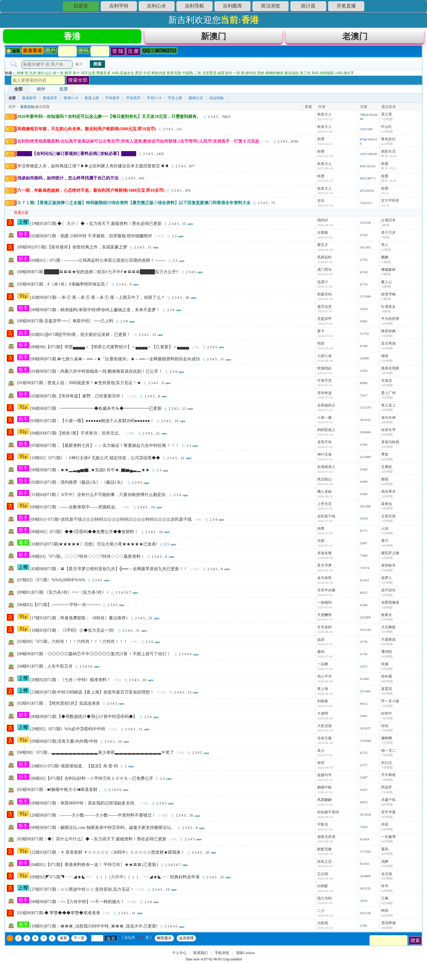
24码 (338, 74)
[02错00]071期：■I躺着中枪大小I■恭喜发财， (59, 790)
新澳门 (214, 36)
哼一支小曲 (390, 702)
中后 (146, 74)
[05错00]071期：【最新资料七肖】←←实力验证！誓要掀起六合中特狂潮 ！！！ (105, 446)
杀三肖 (305, 74)
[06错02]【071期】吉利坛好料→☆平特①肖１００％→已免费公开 (91, 779)
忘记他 (322, 875)
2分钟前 (387, 324)
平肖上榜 (175, 99)
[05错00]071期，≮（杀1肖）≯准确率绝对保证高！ (63, 285)
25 (150, 619)
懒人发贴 (324, 492)
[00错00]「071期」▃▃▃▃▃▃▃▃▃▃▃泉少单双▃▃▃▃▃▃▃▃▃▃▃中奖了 (95, 753)
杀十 (76, 74)
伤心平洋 (324, 677)
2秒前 (385, 226)
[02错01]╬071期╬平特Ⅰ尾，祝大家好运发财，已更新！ (81, 335)
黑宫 (138, 74)
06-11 (385, 194)
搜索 (97, 64)
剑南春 (322, 702)
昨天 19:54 (388, 157)
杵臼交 (386, 764)
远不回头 (388, 591)
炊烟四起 (324, 369)
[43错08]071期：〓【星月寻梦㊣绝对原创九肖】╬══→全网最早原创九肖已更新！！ (109, 569)
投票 (63, 90)
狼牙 (68, 74)
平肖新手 (112, 99)
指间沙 (322, 221)
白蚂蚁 (322, 887)
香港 (72, 36)
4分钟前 (387, 423)
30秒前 (386, 287)
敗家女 (386, 616)
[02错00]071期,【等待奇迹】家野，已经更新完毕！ (77, 397)
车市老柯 (324, 628)
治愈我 (322, 924)
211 (179, 130)
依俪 (384, 665)
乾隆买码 (324, 295)
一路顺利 (324, 603)
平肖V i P (154, 99)
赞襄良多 (103, 74)
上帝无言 (324, 505)
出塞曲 (322, 233)
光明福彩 (327, 74)
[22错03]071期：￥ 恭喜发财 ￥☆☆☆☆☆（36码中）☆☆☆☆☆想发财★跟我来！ (107, 853)
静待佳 (250, 74)
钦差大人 (324, 115)
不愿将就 (388, 640)
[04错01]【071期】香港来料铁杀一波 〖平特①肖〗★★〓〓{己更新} (94, 865)
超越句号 (324, 776)
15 (184, 225)
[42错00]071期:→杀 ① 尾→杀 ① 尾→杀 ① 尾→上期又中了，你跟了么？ (97, 298)
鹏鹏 (384, 258)
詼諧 (320, 640)
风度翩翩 (324, 800)
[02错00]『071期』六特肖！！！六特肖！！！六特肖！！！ (72, 642)
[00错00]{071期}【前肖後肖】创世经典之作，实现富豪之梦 (72, 248)
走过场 (386, 875)
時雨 (384, 911)
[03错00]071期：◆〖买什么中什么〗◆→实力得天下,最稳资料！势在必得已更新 (92, 840)
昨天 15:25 (388, 169)
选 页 (110, 939)
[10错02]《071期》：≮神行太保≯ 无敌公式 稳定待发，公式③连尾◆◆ (95, 459)
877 (192, 167)
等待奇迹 (324, 394)
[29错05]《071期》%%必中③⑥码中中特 (68, 730)
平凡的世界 (390, 320)
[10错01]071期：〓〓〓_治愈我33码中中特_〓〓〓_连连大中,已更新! (94, 927)
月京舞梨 (388, 628)
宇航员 (322, 825)
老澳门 (355, 36)
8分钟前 (387, 805)
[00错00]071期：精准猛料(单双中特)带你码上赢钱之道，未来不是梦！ (95, 310)
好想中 (386, 714)
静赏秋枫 (388, 332)
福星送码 (224, 74)
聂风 (384, 850)
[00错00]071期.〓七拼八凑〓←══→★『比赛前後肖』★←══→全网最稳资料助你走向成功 (115, 360)
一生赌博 (388, 838)
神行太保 (324, 455)
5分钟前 (387, 497)
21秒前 (386, 250)
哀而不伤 (324, 443)
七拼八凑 (324, 357)
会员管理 (186, 939)
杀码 (315, 74)
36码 (115, 74)
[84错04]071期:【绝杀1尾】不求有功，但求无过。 (76, 434)
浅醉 (384, 862)
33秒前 (386, 300)
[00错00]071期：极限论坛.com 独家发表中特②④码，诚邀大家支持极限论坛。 (102, 828)
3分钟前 (387, 374)
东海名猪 (324, 554)
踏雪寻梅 (388, 295)
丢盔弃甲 (324, 320)
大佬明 (322, 714)
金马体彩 (324, 579)
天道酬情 (324, 616)
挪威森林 (388, 270)
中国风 (187, 74)
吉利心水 (156, 5)
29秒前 (386, 275)
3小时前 (387, 120)
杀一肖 (58, 74)
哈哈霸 (386, 677)
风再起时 (324, 258)
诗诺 (384, 825)
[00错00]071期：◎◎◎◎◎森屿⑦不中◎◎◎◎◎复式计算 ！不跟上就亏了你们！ (94, 655)
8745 (294, 142)
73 (273, 204)
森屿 (320, 652)
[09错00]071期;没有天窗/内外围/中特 (64, 742)
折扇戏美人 (326, 468)
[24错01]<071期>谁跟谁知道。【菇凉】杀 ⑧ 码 (74, 767)
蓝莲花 (386, 689)
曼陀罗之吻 (390, 554)
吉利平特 (118, 5)
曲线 (384, 480)
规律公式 (195, 99)
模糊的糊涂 (274, 74)
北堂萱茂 (209, 74)
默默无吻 (324, 850)
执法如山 (324, 480)
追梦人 (386, 579)
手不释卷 (388, 776)
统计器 (308, 5)
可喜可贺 (324, 381)
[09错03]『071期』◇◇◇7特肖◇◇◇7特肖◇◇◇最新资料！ (87, 557)
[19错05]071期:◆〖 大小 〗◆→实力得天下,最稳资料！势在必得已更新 (96, 224)
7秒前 (385, 238)
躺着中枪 (324, 788)
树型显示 (164, 939)
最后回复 (42, 108)
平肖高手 (133, 99)
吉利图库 (232, 5)
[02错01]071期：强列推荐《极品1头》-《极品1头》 (77, 483)
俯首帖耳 (388, 566)
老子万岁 (388, 233)
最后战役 (291, 74)
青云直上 (388, 406)
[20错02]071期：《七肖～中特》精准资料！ (70, 680)
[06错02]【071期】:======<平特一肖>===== (59, 605)
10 (161, 533)
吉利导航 (194, 5)
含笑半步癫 (326, 591)
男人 (384, 246)
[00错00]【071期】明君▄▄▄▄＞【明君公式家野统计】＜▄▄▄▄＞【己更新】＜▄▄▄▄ (109, 348)
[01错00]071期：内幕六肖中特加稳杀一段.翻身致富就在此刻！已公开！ (96, 372)
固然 (260, 74)
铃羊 (384, 887)
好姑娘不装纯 (328, 813)
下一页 (79, 939)
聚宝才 (322, 246)
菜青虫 (386, 505)
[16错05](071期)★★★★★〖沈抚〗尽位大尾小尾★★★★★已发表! (93, 545)
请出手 (348, 74)
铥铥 (384, 727)
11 (149, 248)
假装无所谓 (326, 838)
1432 (160, 155)
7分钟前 (387, 707)
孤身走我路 (390, 369)
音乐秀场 (388, 344)
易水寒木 (388, 492)
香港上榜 (91, 99)
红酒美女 (388, 307)
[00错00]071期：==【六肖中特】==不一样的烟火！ (77, 902)
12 (154, 335)
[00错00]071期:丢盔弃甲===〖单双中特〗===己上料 (65, 322)
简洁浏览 (270, 5)
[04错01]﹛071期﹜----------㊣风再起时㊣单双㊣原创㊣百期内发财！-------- (98, 261)
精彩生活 (388, 152)
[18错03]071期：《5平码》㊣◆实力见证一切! (73, 631)
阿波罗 (386, 788)
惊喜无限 (174, 74)
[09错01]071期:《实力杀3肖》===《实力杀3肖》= (63, 593)
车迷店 (386, 381)
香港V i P (71, 99)
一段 (236, 74)
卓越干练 (388, 800)
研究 (320, 764)
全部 (18, 90)
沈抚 (320, 541)
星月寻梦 (324, 566)
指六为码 (324, 899)
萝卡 (320, 332)
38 (187, 298)
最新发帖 (27, 108)
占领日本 (388, 221)
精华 (41, 90)
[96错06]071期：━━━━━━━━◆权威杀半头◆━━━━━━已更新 (96, 409)
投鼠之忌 (324, 862)
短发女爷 (388, 430)
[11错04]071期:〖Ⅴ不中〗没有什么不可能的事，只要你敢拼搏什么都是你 (98, 495)
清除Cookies (245, 954)
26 (191, 816)
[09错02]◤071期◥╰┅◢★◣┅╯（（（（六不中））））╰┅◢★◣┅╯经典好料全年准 (115, 878)
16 (120, 742)
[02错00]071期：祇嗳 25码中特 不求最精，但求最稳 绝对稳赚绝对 (91, 237)
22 (182, 459)
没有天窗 (324, 739)
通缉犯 (386, 652)
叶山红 (386, 127)
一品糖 (322, 665)
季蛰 (384, 455)
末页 (63, 939)
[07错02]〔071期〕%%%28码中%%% (51, 581)
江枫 (384, 899)
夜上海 (322, 689)
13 (184, 409)
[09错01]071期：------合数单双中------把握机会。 (74, 508)
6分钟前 (387, 645)
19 (176, 422)
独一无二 (388, 751)
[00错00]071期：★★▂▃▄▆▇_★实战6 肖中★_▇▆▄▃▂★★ (90, 471)
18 (207, 853)
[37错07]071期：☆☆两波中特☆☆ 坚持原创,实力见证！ (82, 890)
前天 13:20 (388, 181)
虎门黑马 (324, 270)
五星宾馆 (388, 517)
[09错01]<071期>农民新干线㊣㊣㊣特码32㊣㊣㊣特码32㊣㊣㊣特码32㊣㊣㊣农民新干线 (111, 520)
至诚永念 (127, 74)
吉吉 (320, 201)
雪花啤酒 (388, 924)
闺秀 (320, 529)
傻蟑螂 (386, 739)
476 (187, 191)
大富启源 (324, 727)
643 (141, 179)
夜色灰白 (388, 140)
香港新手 (29, 99)
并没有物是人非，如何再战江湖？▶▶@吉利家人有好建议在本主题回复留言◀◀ (93, 167)
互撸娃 (386, 468)
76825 (225, 117)
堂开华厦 (388, 813)
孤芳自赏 (324, 307)
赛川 (384, 541)
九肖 (32, 74)
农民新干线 (326, 517)
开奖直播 (346, 5)
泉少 (320, 751)
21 (158, 434)
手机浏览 (222, 954)
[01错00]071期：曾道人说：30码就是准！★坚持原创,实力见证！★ (79, 383)
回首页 (81, 5)
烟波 (384, 357)
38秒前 (386, 312)
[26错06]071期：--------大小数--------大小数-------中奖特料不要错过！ (93, 816)
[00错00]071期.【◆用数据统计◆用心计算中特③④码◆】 (84, 717)
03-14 (385, 206)
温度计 (322, 283)
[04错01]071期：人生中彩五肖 (45, 667)
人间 (384, 529)
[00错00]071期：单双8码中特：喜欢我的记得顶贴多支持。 (84, 804)
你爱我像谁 (390, 603)
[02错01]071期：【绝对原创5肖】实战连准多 (58, 704)
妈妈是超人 (326, 430)
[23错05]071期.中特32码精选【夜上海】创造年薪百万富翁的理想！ (92, 693)
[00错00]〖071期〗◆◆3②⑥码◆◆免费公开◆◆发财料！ (84, 532)
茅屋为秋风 (390, 443)
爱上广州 (388, 394)
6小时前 (387, 145)
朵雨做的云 (326, 406)
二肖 (197, 74)
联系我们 (200, 954)
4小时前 (387, 132)
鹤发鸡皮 (158, 74)
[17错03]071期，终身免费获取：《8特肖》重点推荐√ (79, 619)
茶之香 (386, 115)
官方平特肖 (390, 201)
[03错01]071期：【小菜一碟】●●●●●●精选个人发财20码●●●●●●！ (92, 421)
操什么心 (44, 74)
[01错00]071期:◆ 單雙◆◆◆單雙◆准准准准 (58, 914)
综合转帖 (216, 99)
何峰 (20, 74)
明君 (320, 344)
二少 (320, 911)
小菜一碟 (324, 418)
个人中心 (179, 954)
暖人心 (386, 283)
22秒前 (386, 263)
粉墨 (320, 140)
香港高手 (50, 99)
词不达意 (88, 74)
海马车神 (388, 418)
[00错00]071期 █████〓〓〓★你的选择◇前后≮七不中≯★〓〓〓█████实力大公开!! (98, 272)
